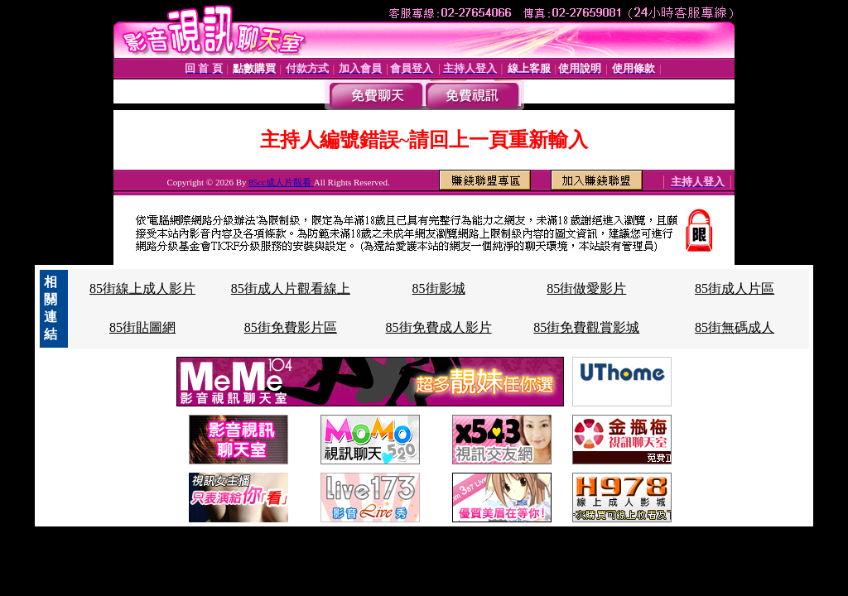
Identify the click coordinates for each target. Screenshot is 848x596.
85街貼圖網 (142, 327)
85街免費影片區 (290, 327)
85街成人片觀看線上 (290, 288)
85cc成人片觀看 (281, 182)
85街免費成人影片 (439, 327)
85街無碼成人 (734, 327)
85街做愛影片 (586, 288)
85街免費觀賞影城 (586, 327)
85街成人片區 (734, 288)
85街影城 (438, 288)
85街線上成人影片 (142, 288)
